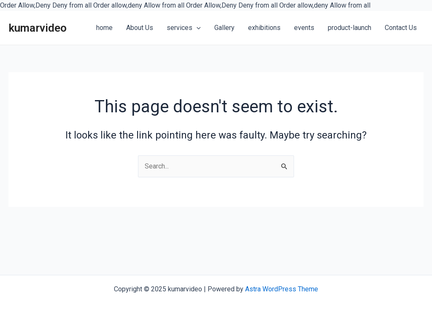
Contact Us (401, 28)
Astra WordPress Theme (281, 289)
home (104, 28)
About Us (139, 28)
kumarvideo (37, 28)
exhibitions (264, 28)
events (304, 28)
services (184, 28)
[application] (196, 28)
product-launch (349, 28)
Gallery (224, 28)
